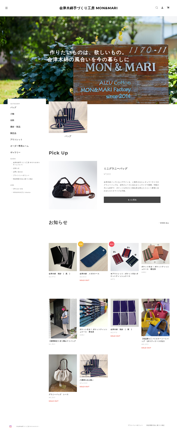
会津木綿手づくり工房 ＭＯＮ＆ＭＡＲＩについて (26, 163)
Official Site (18, 189)
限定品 (13, 133)
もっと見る (132, 200)
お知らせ (16, 168)
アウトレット (16, 139)
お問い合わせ (18, 172)
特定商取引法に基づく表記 (23, 179)
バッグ (13, 107)
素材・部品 (15, 127)
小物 (12, 114)
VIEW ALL (164, 223)
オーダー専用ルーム (19, 146)
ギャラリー (15, 152)
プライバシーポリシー (21, 175)
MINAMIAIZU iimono (21, 192)
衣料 (12, 120)
